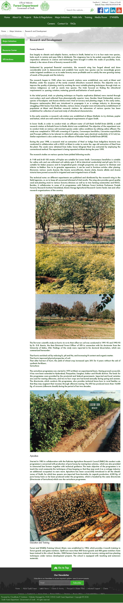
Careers (51, 24)
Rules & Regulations (43, 17)
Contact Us (63, 24)
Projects (27, 17)
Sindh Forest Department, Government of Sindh (18, 600)
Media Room (101, 17)
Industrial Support (94, 588)
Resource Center (10, 50)
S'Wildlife (114, 17)
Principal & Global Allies (76, 588)
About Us (16, 17)
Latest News (44, 588)
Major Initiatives (62, 17)
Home (7, 17)
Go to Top (61, 566)
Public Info (77, 17)
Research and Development (35, 31)
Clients (105, 588)
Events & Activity (58, 588)
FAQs (73, 24)
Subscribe (77, 583)
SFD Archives (8, 59)
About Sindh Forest (30, 588)
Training (88, 17)
